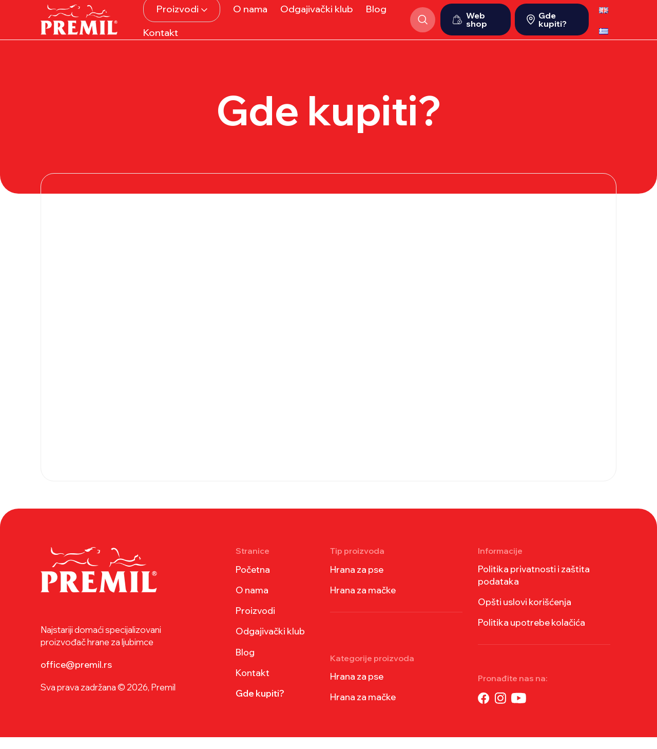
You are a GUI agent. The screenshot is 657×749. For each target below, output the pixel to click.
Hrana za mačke (363, 601)
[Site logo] (79, 24)
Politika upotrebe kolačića (531, 634)
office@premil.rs (76, 676)
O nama (252, 601)
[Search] (420, 25)
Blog (245, 664)
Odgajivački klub (270, 643)
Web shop (469, 25)
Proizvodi (255, 622)
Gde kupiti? (547, 25)
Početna (253, 581)
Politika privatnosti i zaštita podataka (534, 586)
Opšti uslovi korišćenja (524, 613)
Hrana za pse (356, 581)
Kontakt (252, 684)
